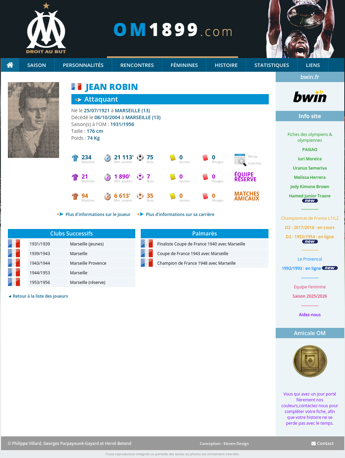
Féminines (184, 64)
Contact (322, 443)
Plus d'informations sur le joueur (93, 214)
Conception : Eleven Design (224, 443)
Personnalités (83, 64)
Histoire (226, 64)
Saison (36, 64)
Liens (313, 64)
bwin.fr (309, 77)
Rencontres (137, 64)
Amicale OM (310, 333)
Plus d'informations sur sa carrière (175, 214)
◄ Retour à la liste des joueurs (38, 296)
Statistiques (271, 64)
